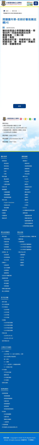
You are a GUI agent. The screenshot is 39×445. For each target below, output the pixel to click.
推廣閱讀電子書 (29, 220)
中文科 (26, 179)
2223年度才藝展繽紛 (25, 249)
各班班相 (6, 254)
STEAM (25, 207)
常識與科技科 (28, 186)
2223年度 (6, 317)
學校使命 (6, 166)
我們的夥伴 (4, 389)
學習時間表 (7, 239)
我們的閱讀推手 (29, 223)
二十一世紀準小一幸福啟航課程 (12, 364)
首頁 (7, 11)
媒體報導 (4, 210)
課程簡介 (25, 160)
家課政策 (27, 171)
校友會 (4, 411)
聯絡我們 (4, 218)
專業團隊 (4, 189)
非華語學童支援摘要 (28, 226)
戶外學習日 (5, 307)
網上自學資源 (5, 291)
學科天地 (25, 176)
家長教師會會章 (8, 398)
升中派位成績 (7, 372)
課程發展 (24, 156)
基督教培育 (5, 278)
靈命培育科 (28, 192)
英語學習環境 (28, 166)
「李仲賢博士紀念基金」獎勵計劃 (27, 236)
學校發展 (4, 176)
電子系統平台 (7, 249)
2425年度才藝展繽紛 (25, 244)
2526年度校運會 (8, 322)
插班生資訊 (5, 382)
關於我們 (4, 156)
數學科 (26, 184)
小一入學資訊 (5, 351)
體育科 (26, 200)
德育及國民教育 (6, 288)
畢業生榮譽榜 (7, 419)
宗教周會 (6, 286)
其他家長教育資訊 (8, 408)
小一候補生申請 (8, 367)
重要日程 (6, 374)
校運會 (4, 320)
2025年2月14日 (8, 335)
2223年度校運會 (8, 330)
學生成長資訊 (5, 232)
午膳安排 (6, 244)
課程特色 (27, 163)
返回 (19, 106)
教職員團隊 (7, 194)
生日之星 (6, 260)
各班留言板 (7, 257)
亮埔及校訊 (7, 205)
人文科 (26, 202)
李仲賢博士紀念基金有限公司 (9, 427)
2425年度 (6, 312)
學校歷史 (6, 163)
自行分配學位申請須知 (10, 356)
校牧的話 (6, 280)
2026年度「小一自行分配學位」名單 (13, 354)
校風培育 (6, 265)
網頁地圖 (6, 437)
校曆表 (4, 213)
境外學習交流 (5, 340)
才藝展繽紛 (21, 241)
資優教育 (27, 168)
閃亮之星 (4, 333)
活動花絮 (6, 401)
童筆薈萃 (22, 254)
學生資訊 (4, 236)
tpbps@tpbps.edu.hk (16, 138)
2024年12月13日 (8, 338)
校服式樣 (6, 241)
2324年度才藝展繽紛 (25, 246)
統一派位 (6, 359)
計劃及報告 (7, 184)
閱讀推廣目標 (28, 215)
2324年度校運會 (8, 327)
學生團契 (6, 283)
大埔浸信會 (5, 424)
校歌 (5, 173)
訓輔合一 (4, 262)
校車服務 (6, 246)
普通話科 (27, 189)
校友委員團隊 (7, 414)
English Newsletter (9, 202)
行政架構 (6, 181)
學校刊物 (4, 200)
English (27, 181)
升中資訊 (4, 369)
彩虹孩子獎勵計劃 (7, 275)
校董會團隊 (7, 192)
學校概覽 (6, 207)
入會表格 (6, 422)
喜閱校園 (25, 213)
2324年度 (6, 314)
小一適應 (6, 361)
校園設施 (4, 215)
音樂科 (26, 197)
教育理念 (4, 160)
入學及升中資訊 (6, 347)
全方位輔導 (7, 267)
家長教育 (6, 406)
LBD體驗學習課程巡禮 (29, 210)
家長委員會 (7, 395)
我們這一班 (5, 252)
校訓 (5, 171)
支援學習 (6, 270)
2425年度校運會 (8, 325)
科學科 (26, 205)
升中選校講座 (7, 377)
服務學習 (6, 273)
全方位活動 (4, 297)
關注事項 (6, 179)
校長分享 (4, 186)
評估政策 (27, 173)
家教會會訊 (7, 403)
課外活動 (4, 301)
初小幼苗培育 (5, 304)
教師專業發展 (7, 197)
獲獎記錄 (21, 239)
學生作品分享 (22, 252)
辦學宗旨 (6, 168)
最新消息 (14, 11)
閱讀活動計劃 (28, 218)
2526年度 (6, 309)
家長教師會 (5, 393)
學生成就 (20, 232)
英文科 (22, 260)
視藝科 (26, 194)
